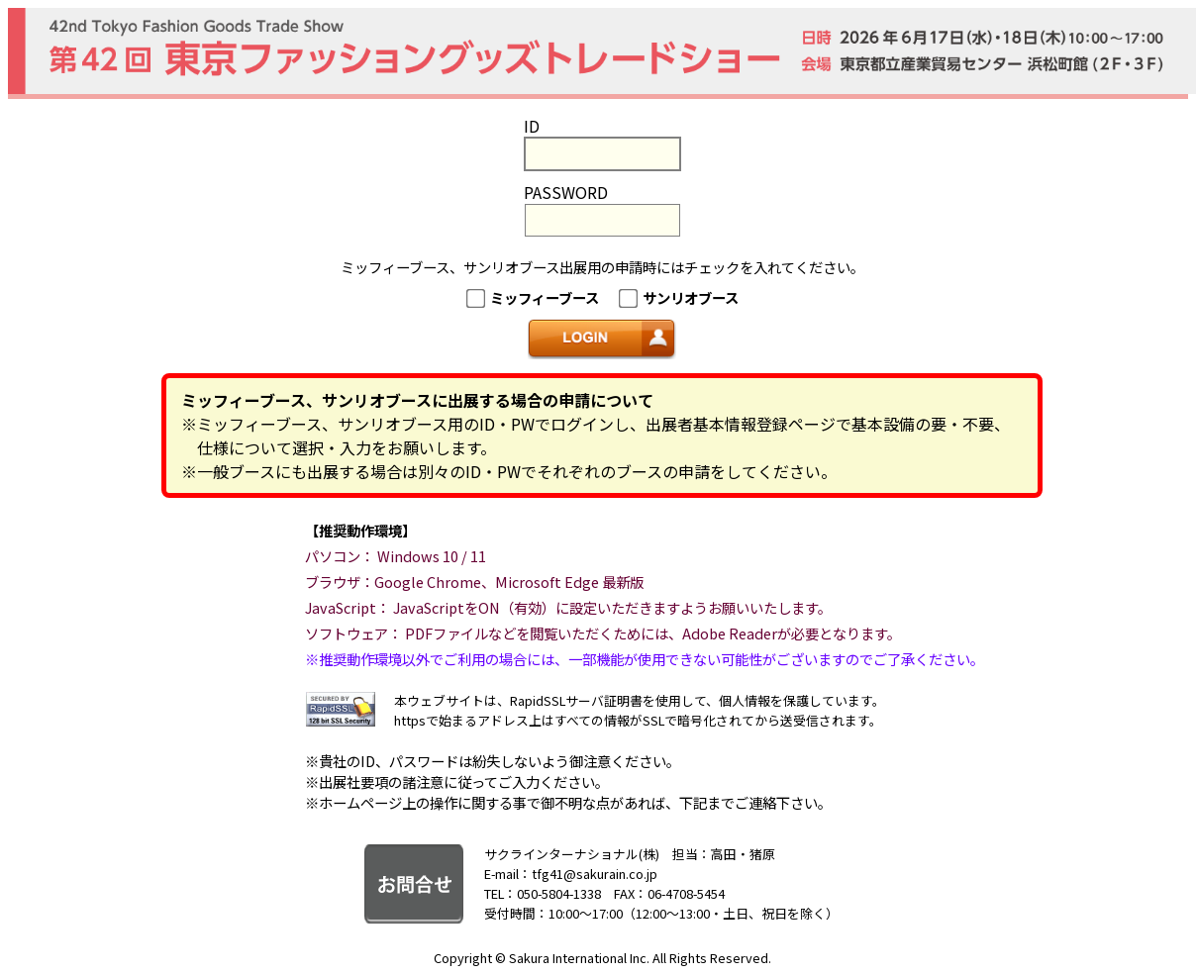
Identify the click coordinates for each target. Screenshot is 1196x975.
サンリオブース (691, 297)
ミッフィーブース (544, 297)
